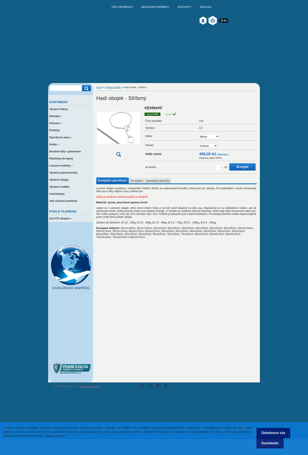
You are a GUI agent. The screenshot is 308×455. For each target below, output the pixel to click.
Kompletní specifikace (112, 180)
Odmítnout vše (272, 433)
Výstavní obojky (113, 87)
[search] (85, 88)
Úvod (99, 87)
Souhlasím (269, 443)
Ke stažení (137, 180)
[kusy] (218, 167)
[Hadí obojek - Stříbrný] (118, 132)
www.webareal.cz (89, 385)
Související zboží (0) (157, 180)
